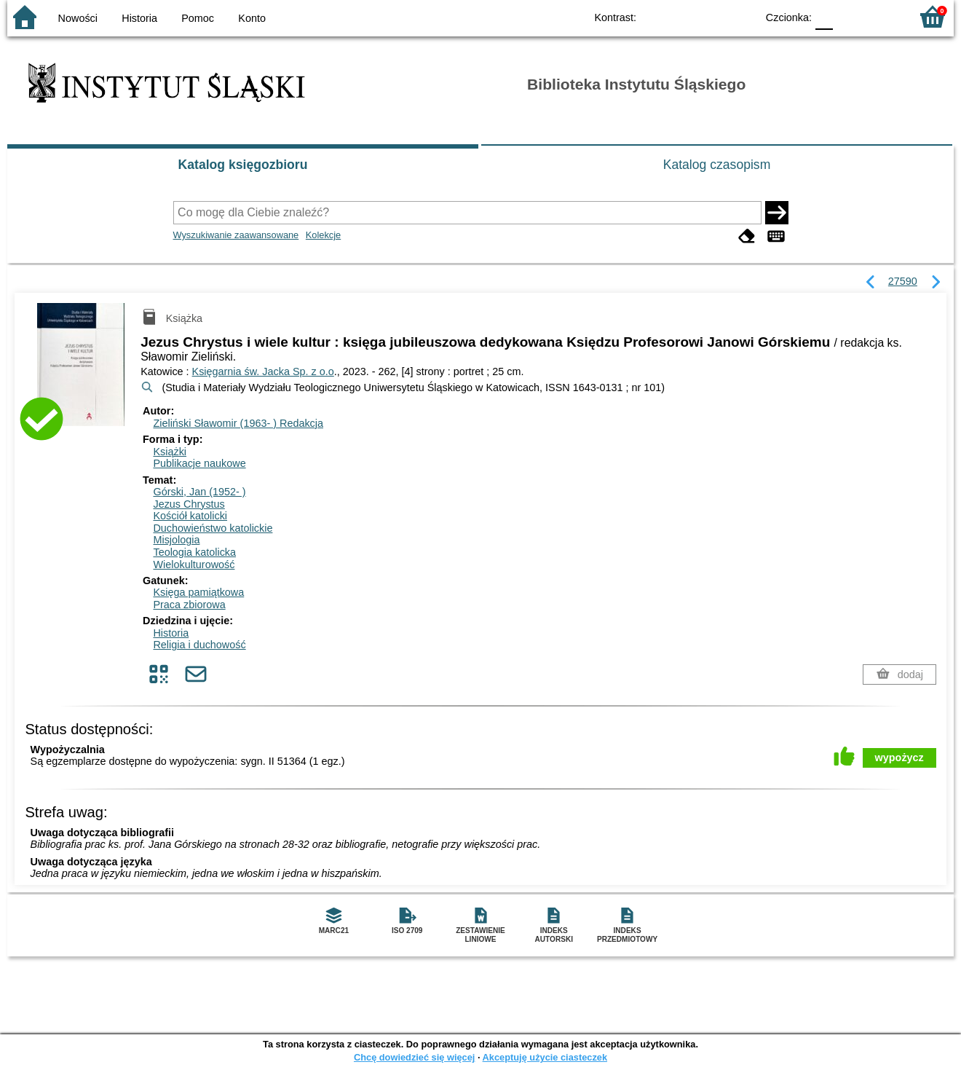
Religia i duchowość (199, 644)
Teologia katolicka (194, 552)
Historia (139, 18)
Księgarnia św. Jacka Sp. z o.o (263, 371)
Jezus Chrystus (188, 504)
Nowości (78, 18)
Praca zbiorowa (189, 604)
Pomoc (197, 18)
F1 (849, 16)
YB (711, 16)
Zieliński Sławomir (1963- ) (238, 423)
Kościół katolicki (190, 516)
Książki (169, 451)
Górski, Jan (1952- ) (199, 491)
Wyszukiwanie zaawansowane (236, 234)
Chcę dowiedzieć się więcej (414, 1057)
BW (682, 16)
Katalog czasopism (717, 164)
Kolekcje (323, 234)
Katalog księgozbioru (243, 164)
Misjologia (176, 540)
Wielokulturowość (193, 564)
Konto (252, 18)
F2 (883, 16)
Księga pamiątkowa (198, 592)
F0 (824, 16)
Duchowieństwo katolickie (212, 528)
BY (740, 16)
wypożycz (899, 757)
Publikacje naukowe (199, 463)
